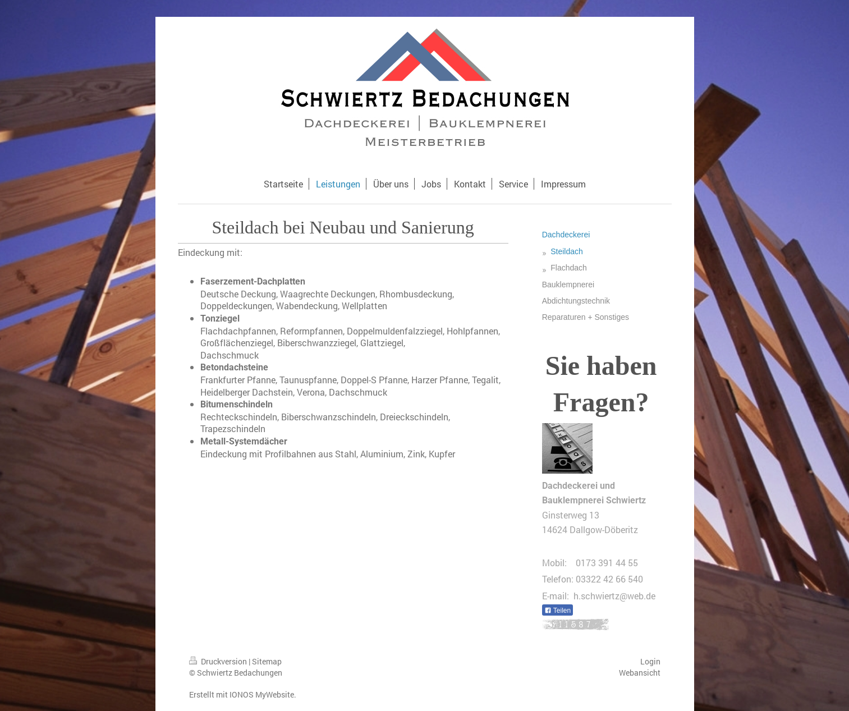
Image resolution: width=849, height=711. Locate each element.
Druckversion (219, 661)
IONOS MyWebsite (262, 694)
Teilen (557, 610)
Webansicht (639, 672)
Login (650, 661)
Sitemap (267, 661)
